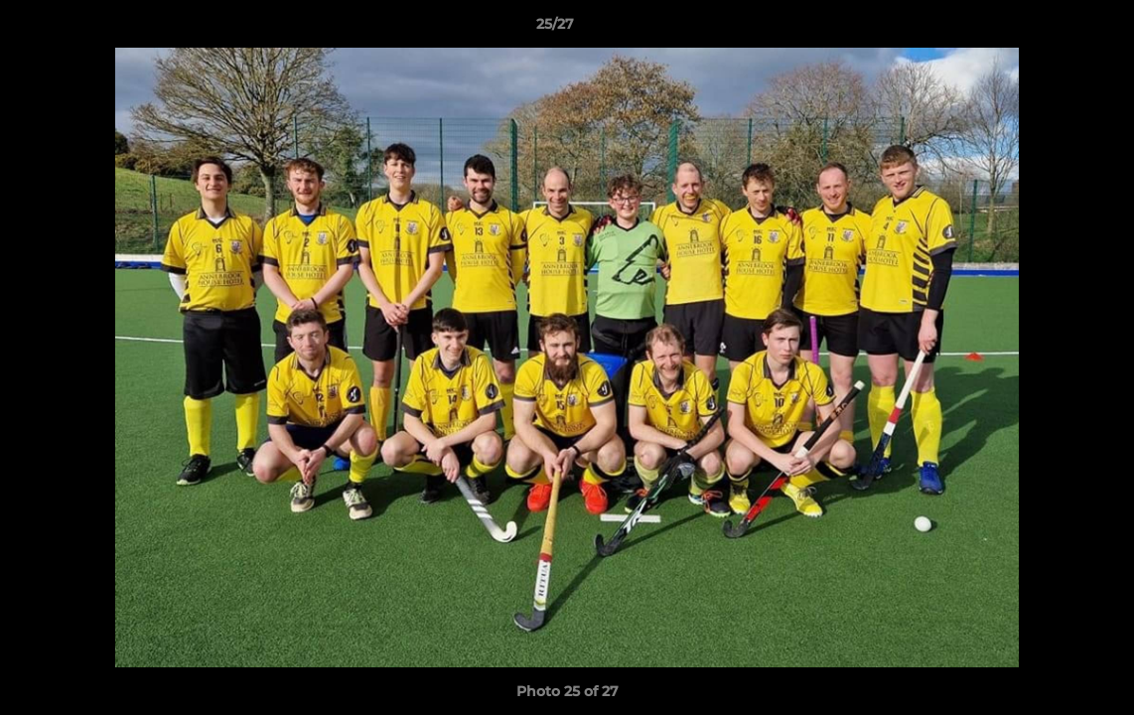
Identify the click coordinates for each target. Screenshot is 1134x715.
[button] (1051, 29)
